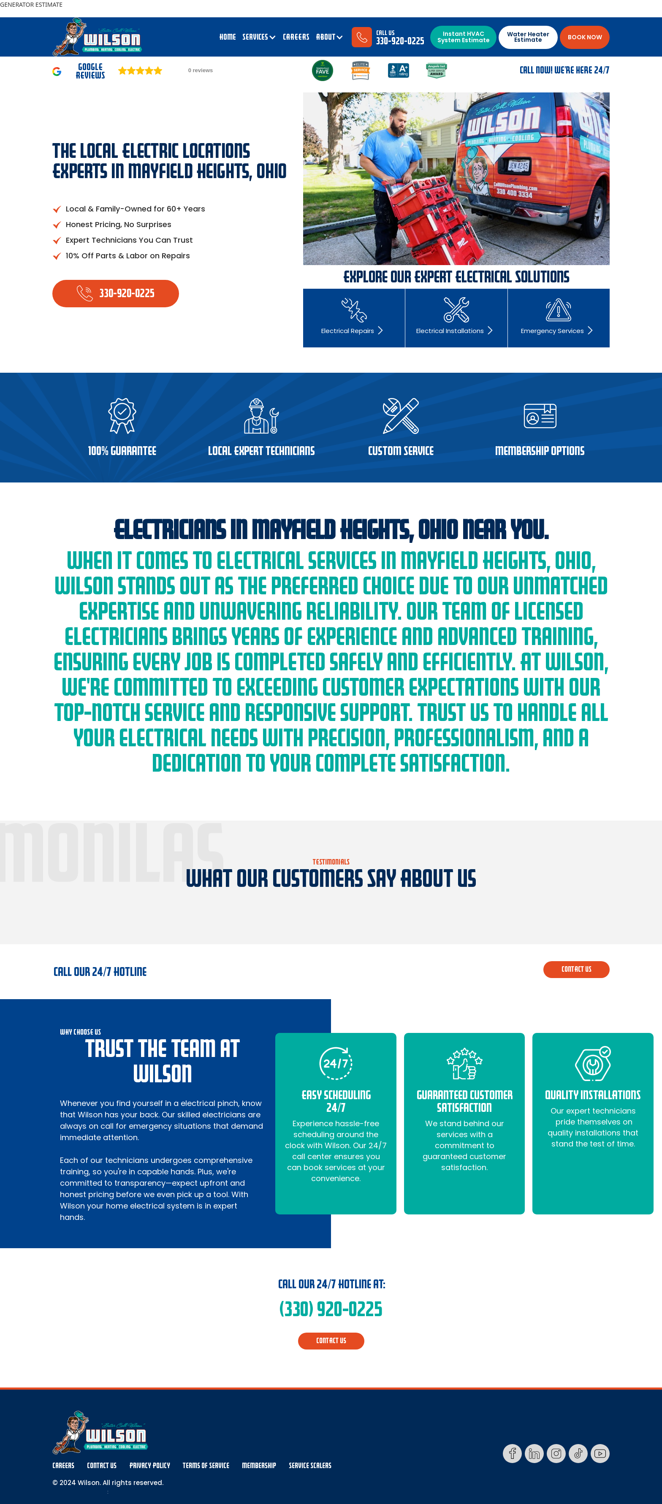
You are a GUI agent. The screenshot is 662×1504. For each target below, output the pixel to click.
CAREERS (296, 37)
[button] (259, 37)
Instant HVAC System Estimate (463, 37)
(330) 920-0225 (331, 1309)
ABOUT (325, 37)
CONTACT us (576, 969)
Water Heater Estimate (528, 37)
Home (227, 37)
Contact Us (102, 1466)
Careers (63, 1466)
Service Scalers (310, 1466)
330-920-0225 (400, 41)
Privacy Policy (149, 1466)
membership (259, 1466)
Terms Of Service (206, 1466)
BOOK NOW (585, 37)
